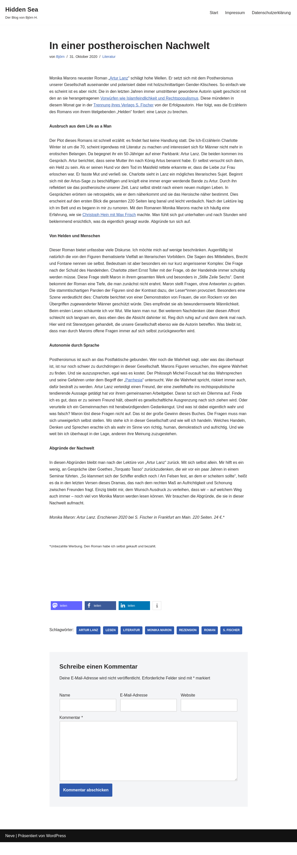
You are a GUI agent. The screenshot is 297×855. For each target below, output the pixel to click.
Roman (210, 642)
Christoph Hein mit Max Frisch (109, 216)
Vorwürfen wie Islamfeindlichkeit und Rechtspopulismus (150, 99)
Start (213, 12)
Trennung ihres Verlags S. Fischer (124, 106)
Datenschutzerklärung (271, 12)
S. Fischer (232, 642)
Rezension (188, 642)
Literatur (109, 57)
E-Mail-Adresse (133, 707)
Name (65, 707)
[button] (66, 618)
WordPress (56, 848)
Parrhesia (161, 390)
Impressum (234, 12)
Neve (10, 848)
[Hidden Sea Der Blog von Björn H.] (21, 12)
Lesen (111, 642)
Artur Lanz (119, 78)
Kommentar (71, 729)
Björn (60, 57)
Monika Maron (160, 642)
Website (188, 707)
